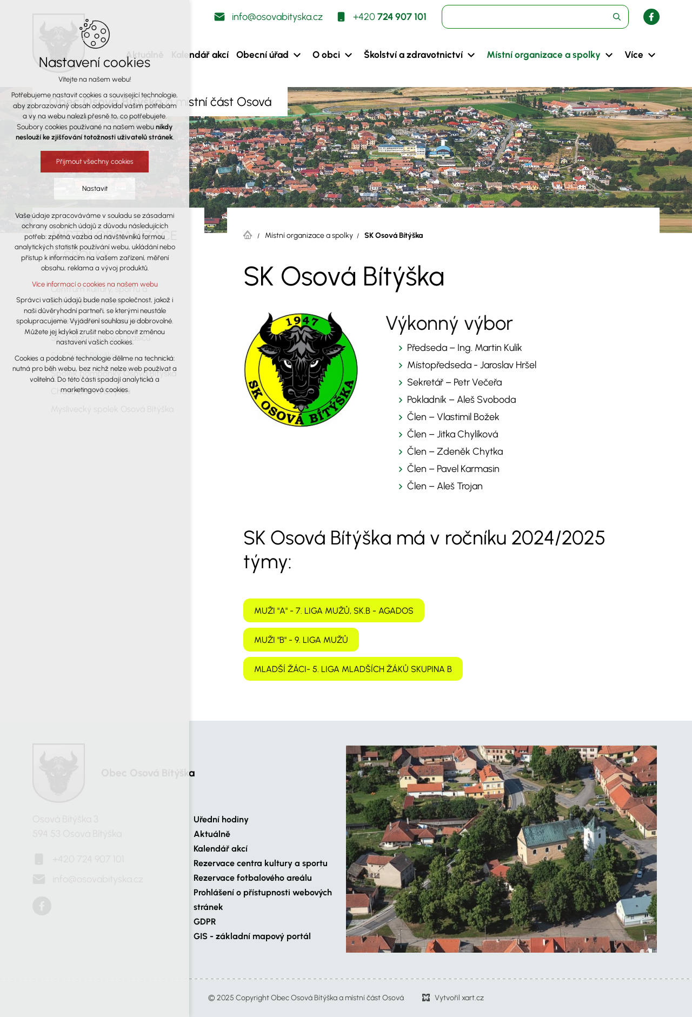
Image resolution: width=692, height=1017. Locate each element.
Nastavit (94, 188)
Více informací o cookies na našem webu (94, 284)
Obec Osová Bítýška (148, 773)
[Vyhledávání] (617, 16)
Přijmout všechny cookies (94, 161)
